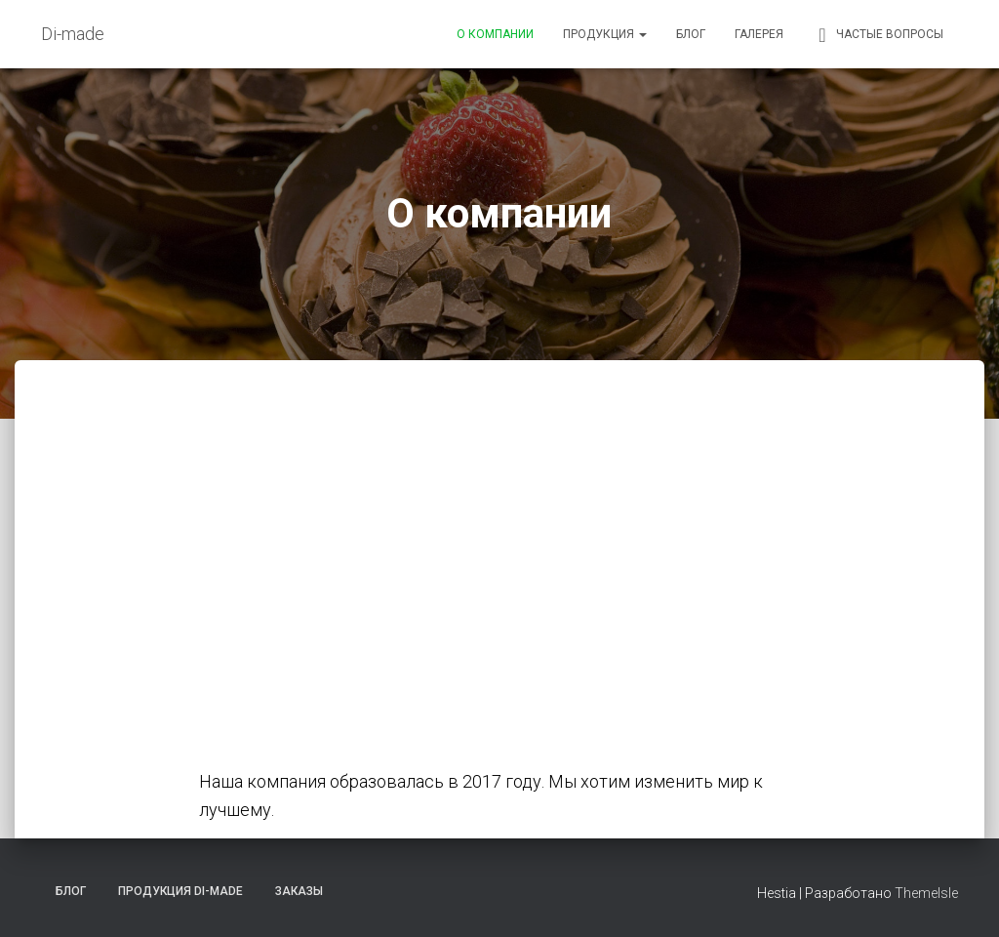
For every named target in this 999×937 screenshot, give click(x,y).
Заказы (299, 891)
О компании (495, 34)
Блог (690, 34)
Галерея (759, 34)
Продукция (605, 34)
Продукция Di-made (180, 891)
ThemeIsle (926, 893)
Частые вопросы (878, 35)
